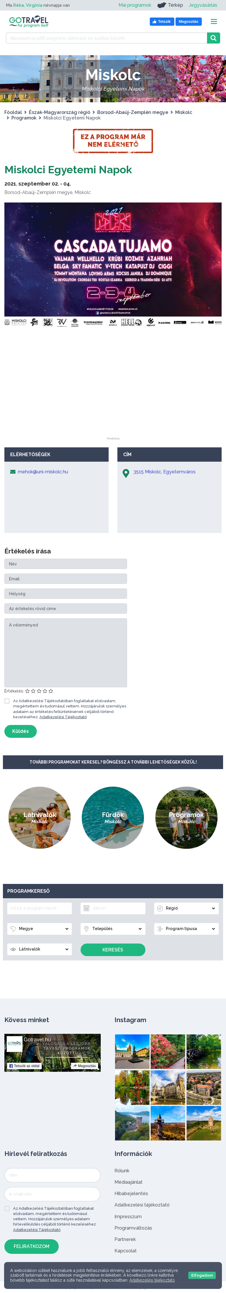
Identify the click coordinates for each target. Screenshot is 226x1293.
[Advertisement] (113, 400)
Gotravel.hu (37, 1040)
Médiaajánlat (128, 1182)
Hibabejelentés (131, 1193)
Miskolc (183, 112)
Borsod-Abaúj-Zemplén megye (132, 112)
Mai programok (135, 5)
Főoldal (13, 112)
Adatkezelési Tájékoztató (63, 717)
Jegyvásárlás (203, 5)
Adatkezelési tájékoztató (142, 1205)
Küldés (20, 731)
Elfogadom (202, 1275)
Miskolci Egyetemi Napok (74, 169)
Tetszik (24, 1066)
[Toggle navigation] (214, 21)
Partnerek (125, 1239)
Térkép (170, 5)
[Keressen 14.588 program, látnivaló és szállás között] (106, 38)
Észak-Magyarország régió (59, 112)
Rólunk (121, 1170)
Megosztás (84, 1066)
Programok (23, 118)
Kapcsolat (125, 1251)
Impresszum (128, 1216)
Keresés (112, 950)
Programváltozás (133, 1228)
